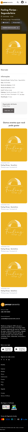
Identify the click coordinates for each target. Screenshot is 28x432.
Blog (2, 385)
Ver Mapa (22, 94)
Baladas (3, 371)
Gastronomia (4, 377)
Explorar (3, 369)
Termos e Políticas (5, 396)
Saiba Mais (8, 110)
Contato (3, 393)
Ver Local (5, 22)
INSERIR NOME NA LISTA (10, 28)
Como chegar (16, 22)
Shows (2, 374)
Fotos (2, 382)
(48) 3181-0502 (5, 312)
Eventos (3, 379)
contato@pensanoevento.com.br (10, 319)
